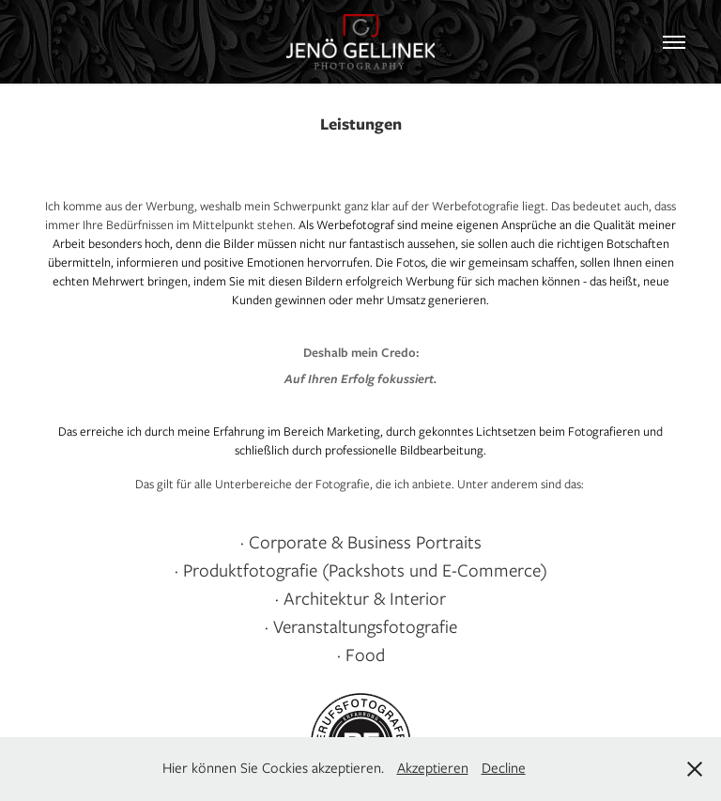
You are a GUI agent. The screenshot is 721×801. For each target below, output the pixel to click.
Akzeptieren (432, 768)
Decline (504, 768)
